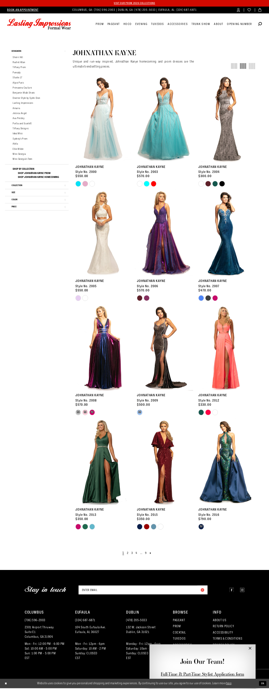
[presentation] (102, 118)
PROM (177, 627)
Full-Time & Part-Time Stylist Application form (202, 674)
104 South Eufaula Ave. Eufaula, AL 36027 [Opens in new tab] (90, 630)
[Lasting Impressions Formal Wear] (39, 24)
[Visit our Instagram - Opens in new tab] (241, 591)
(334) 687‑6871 (85, 621)
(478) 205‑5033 (136, 621)
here (228, 684)
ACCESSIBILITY (223, 633)
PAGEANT (179, 621)
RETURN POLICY (223, 627)
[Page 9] (147, 553)
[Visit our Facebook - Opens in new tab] (228, 591)
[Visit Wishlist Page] (249, 10)
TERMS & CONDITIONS (227, 639)
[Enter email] (143, 590)
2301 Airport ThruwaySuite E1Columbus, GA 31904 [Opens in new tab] (39, 633)
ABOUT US (219, 621)
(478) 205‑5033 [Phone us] (145, 10)
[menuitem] (22, 10)
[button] (238, 10)
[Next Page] (153, 553)
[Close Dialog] (6, 684)
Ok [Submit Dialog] (262, 684)
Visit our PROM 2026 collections (134, 3)
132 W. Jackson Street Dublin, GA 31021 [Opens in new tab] (141, 630)
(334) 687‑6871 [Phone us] (187, 10)
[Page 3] (131, 553)
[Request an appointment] (22, 10)
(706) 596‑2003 (35, 621)
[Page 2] (126, 553)
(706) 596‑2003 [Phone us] (105, 10)
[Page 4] (136, 553)
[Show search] (260, 25)
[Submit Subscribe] (201, 590)
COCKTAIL (179, 633)
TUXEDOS (179, 639)
